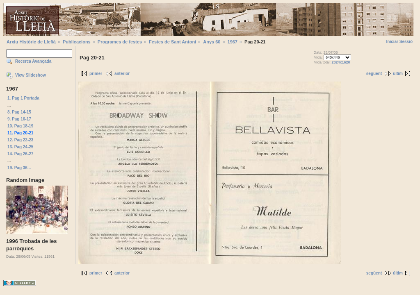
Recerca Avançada (33, 61)
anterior (122, 73)
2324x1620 (340, 62)
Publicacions (77, 41)
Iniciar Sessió (399, 41)
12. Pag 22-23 (20, 140)
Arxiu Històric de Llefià (31, 41)
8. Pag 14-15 (19, 112)
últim (398, 73)
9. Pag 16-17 (19, 119)
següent (374, 73)
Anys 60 (211, 41)
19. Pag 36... (19, 168)
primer (95, 73)
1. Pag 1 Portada (23, 98)
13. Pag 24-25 (20, 147)
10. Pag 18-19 (20, 126)
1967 (232, 41)
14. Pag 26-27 (20, 154)
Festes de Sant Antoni (172, 41)
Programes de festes (120, 41)
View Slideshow (30, 75)
